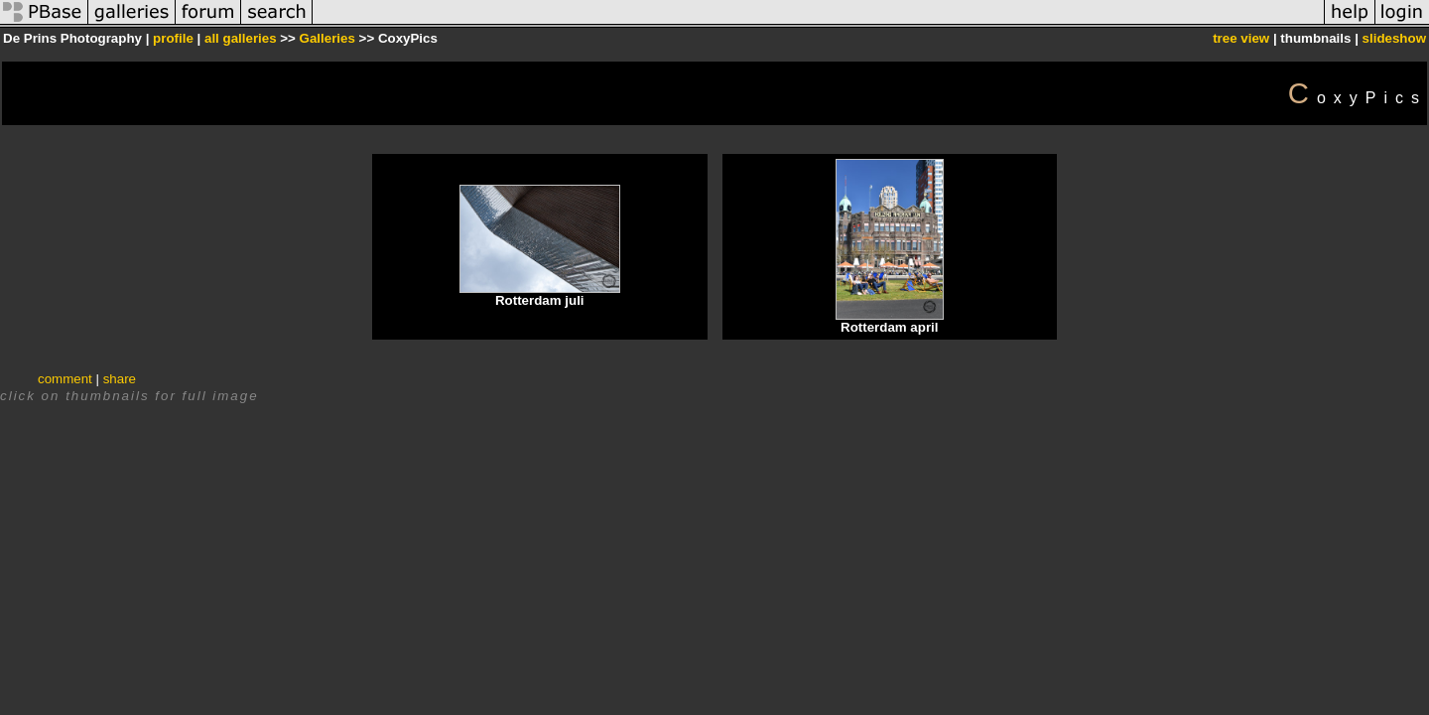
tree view (1241, 38)
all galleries (240, 38)
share (119, 378)
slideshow (1394, 38)
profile (173, 38)
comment (65, 378)
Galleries (327, 38)
